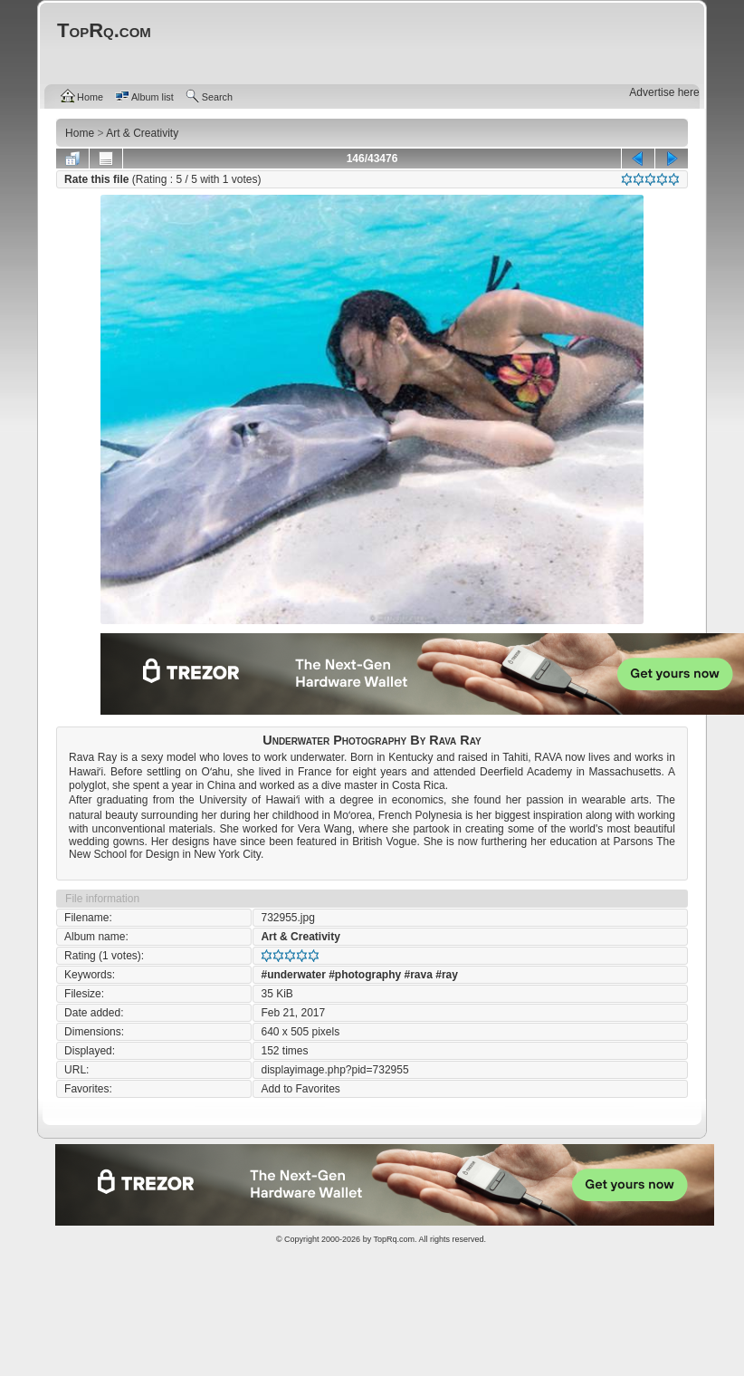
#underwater (293, 974)
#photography (365, 974)
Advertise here (664, 92)
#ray (446, 974)
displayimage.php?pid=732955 (334, 1069)
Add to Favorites (300, 1089)
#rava (419, 974)
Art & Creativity (300, 936)
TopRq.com (394, 1239)
